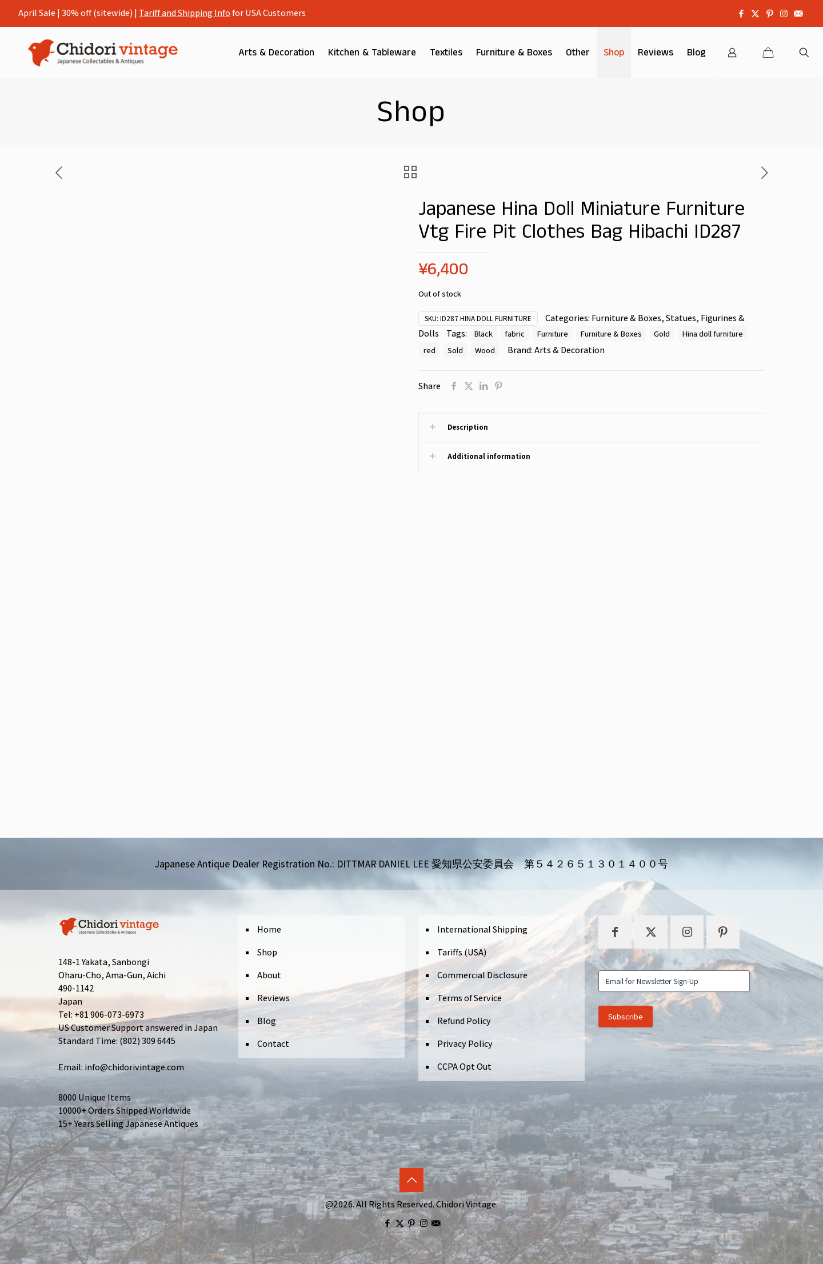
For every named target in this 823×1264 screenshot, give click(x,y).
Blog (266, 1021)
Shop (267, 952)
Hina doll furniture (712, 333)
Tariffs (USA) (461, 952)
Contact (273, 1044)
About (269, 975)
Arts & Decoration (569, 350)
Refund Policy (464, 1021)
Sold (455, 350)
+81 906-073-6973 (109, 1015)
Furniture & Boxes (626, 318)
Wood (485, 350)
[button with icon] (615, 932)
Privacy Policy (465, 1044)
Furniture (552, 333)
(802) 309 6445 (147, 1041)
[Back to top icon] (411, 1180)
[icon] (798, 13)
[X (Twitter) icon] (755, 13)
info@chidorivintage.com (134, 1067)
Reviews (273, 998)
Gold (662, 333)
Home (269, 929)
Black (483, 333)
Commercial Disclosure (482, 975)
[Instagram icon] (784, 13)
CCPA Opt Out (464, 1067)
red (430, 350)
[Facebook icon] (741, 13)
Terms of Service (469, 998)
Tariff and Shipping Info (184, 13)
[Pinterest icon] (769, 13)
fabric (515, 333)
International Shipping (482, 929)
